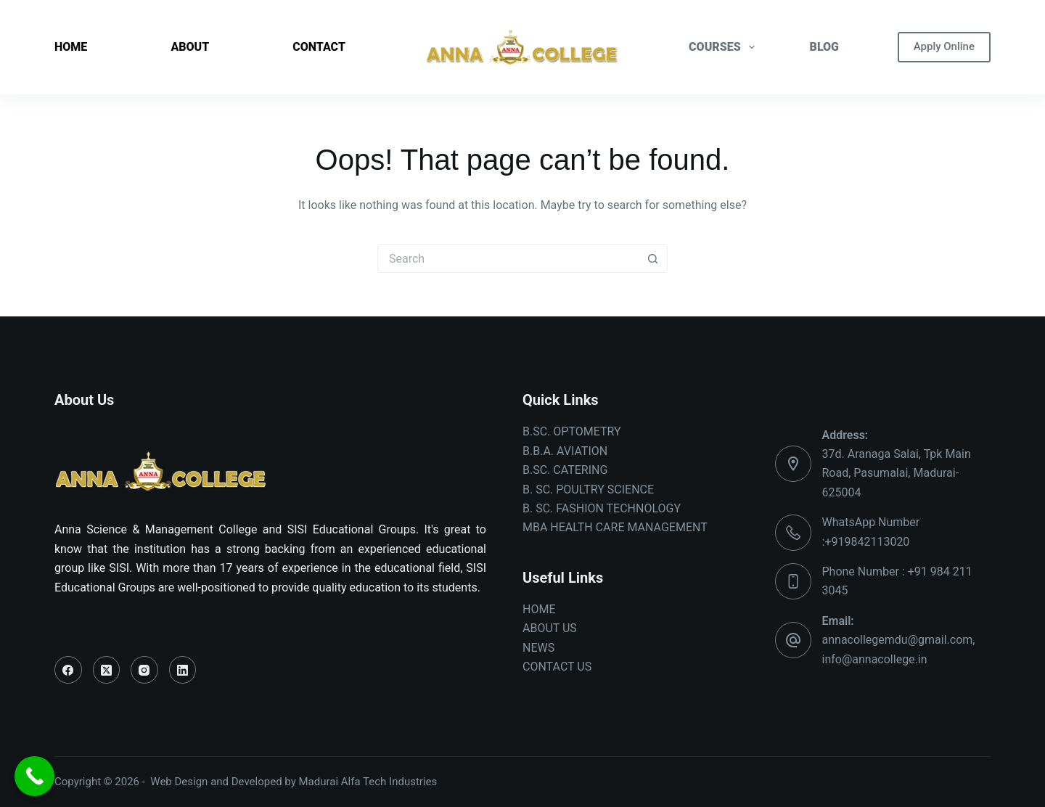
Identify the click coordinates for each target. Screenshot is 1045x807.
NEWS (538, 648)
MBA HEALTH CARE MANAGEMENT (615, 527)
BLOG (824, 47)
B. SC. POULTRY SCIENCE (588, 489)
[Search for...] (508, 258)
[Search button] (653, 258)
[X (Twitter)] (106, 670)
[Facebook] (68, 670)
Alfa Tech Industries (389, 781)
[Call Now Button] (34, 776)
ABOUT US (549, 628)
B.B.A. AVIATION (564, 451)
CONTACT (318, 47)
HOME (70, 47)
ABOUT (190, 47)
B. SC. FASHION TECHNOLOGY (601, 508)
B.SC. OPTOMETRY (571, 431)
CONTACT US (556, 666)
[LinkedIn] (183, 670)
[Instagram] (144, 670)
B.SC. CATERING (564, 470)
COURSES (725, 47)
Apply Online (944, 46)
